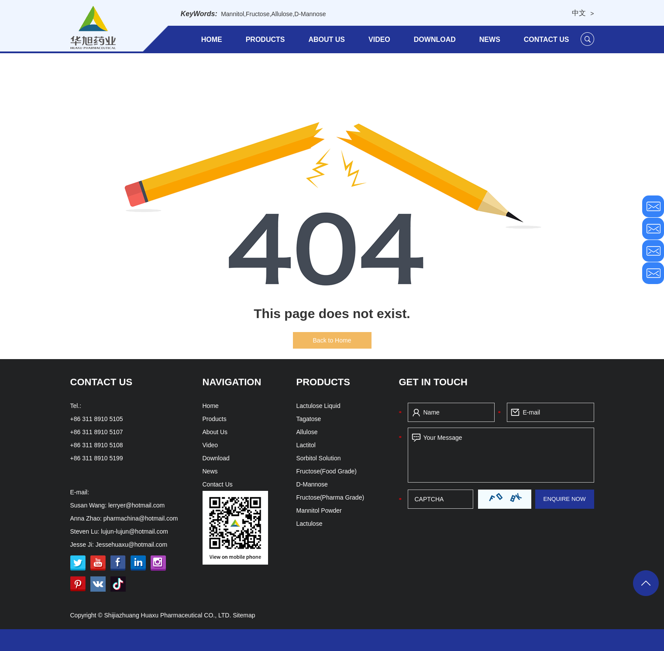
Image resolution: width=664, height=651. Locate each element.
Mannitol (232, 13)
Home (211, 39)
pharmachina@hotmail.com (140, 518)
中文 (579, 13)
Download (435, 39)
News (489, 39)
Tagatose (308, 418)
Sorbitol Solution (318, 458)
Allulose (281, 13)
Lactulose (309, 523)
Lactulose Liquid (318, 405)
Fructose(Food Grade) (326, 471)
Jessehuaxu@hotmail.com (131, 544)
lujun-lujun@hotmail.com (134, 531)
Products (265, 39)
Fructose (257, 13)
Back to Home (332, 340)
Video (379, 39)
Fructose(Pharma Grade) (330, 497)
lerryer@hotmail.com (136, 505)
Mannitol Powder (319, 510)
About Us (326, 39)
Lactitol (306, 445)
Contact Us (546, 39)
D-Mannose (310, 13)
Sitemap (244, 615)
